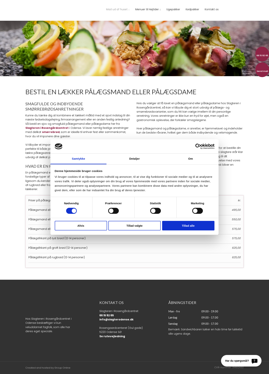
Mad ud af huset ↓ (118, 9)
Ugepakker (173, 9)
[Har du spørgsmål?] (241, 361)
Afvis (80, 225)
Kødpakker (192, 9)
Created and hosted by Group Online (47, 368)
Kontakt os (212, 9)
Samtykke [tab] (78, 158)
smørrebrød (51, 132)
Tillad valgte (134, 225)
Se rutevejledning (112, 336)
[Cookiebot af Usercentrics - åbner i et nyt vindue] (198, 146)
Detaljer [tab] (134, 158)
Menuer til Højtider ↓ (148, 9)
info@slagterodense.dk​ (116, 319)
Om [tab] (190, 158)
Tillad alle (188, 225)
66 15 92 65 (106, 315)
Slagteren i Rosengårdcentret (47, 128)
